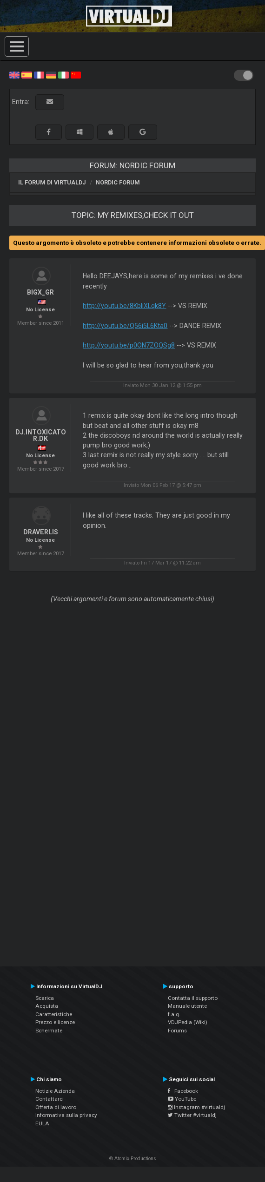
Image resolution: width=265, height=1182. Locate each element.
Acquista (46, 1006)
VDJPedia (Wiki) (187, 1022)
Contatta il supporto (193, 998)
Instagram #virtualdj (196, 1107)
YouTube (182, 1099)
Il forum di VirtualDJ (52, 182)
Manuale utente (187, 1006)
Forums (177, 1030)
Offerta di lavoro (55, 1107)
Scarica (44, 998)
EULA (42, 1123)
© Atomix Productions (132, 1159)
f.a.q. (174, 1014)
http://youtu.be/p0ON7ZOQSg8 (129, 345)
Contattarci (49, 1099)
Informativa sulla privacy (66, 1115)
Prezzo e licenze (55, 1022)
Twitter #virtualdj (192, 1115)
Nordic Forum (118, 182)
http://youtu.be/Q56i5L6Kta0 (125, 325)
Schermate (48, 1030)
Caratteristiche (53, 1014)
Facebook (183, 1091)
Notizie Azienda (55, 1091)
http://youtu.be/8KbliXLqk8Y (124, 305)
